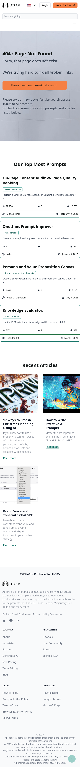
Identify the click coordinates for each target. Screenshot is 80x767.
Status (46, 649)
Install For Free (66, 5)
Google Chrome (52, 699)
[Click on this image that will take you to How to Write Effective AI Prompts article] (61, 393)
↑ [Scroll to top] (72, 759)
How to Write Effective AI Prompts (56, 424)
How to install (51, 693)
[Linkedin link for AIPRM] (19, 621)
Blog (5, 674)
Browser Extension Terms (17, 711)
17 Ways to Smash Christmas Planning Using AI (18, 424)
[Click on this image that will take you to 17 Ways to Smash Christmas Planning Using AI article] (19, 393)
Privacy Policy (10, 693)
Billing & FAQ (50, 655)
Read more (9, 458)
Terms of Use (10, 705)
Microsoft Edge (51, 705)
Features (8, 649)
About (6, 637)
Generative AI (10, 655)
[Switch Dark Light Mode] (35, 5)
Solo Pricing (9, 662)
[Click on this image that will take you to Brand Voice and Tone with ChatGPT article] (19, 484)
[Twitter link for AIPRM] (4, 620)
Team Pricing (10, 668)
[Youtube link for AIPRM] (11, 621)
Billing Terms (10, 718)
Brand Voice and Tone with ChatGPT (18, 513)
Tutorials (48, 637)
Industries (8, 643)
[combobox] (40, 16)
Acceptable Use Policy (15, 699)
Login (45, 5)
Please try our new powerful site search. (34, 85)
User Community (52, 643)
